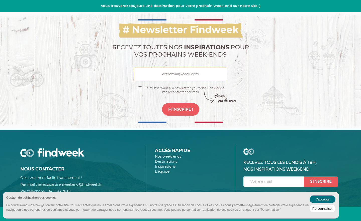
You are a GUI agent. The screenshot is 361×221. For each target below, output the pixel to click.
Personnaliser (322, 208)
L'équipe (162, 171)
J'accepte (323, 199)
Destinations (166, 161)
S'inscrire (321, 181)
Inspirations (165, 166)
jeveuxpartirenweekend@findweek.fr (70, 184)
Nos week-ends (168, 156)
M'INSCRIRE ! (180, 109)
